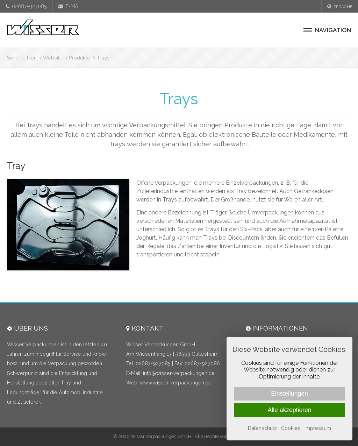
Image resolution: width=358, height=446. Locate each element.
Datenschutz (262, 428)
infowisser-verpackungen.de (179, 373)
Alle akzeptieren (289, 409)
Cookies (291, 428)
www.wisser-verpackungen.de (176, 382)
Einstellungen (289, 393)
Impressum (318, 428)
